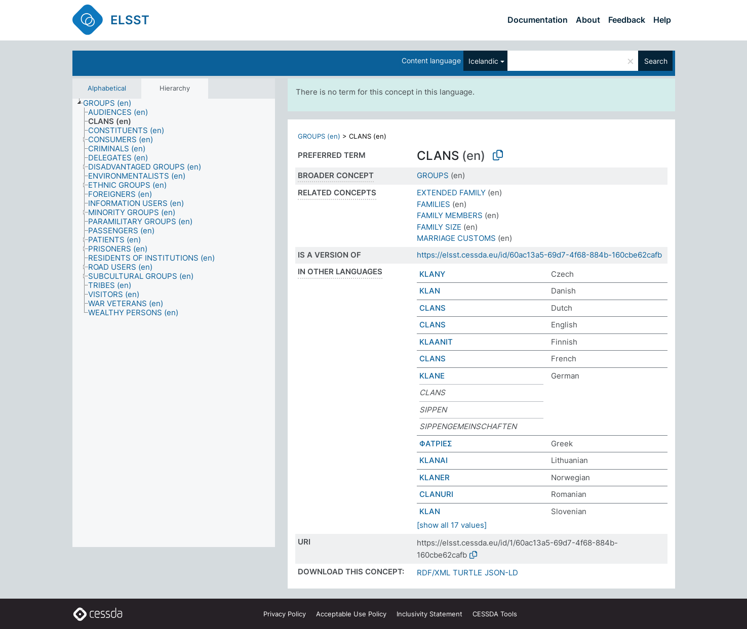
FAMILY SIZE (439, 227)
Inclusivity (429, 614)
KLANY (432, 274)
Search (655, 61)
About (588, 20)
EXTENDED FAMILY (451, 192)
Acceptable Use (351, 614)
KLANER (434, 477)
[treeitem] (111, 103)
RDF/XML (433, 572)
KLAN (429, 291)
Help (662, 20)
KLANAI (433, 460)
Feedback (626, 20)
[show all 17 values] (452, 525)
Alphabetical (107, 88)
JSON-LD (501, 572)
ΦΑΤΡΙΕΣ (435, 443)
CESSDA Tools (495, 614)
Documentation (537, 20)
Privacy (284, 614)
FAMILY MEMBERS (450, 215)
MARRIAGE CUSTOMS (456, 238)
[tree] (173, 323)
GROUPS (433, 175)
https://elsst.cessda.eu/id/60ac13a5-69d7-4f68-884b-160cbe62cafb (539, 255)
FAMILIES (433, 204)
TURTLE (467, 572)
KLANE (432, 376)
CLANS (432, 308)
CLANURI (436, 494)
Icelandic (483, 61)
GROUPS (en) (319, 136)
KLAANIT (436, 342)
